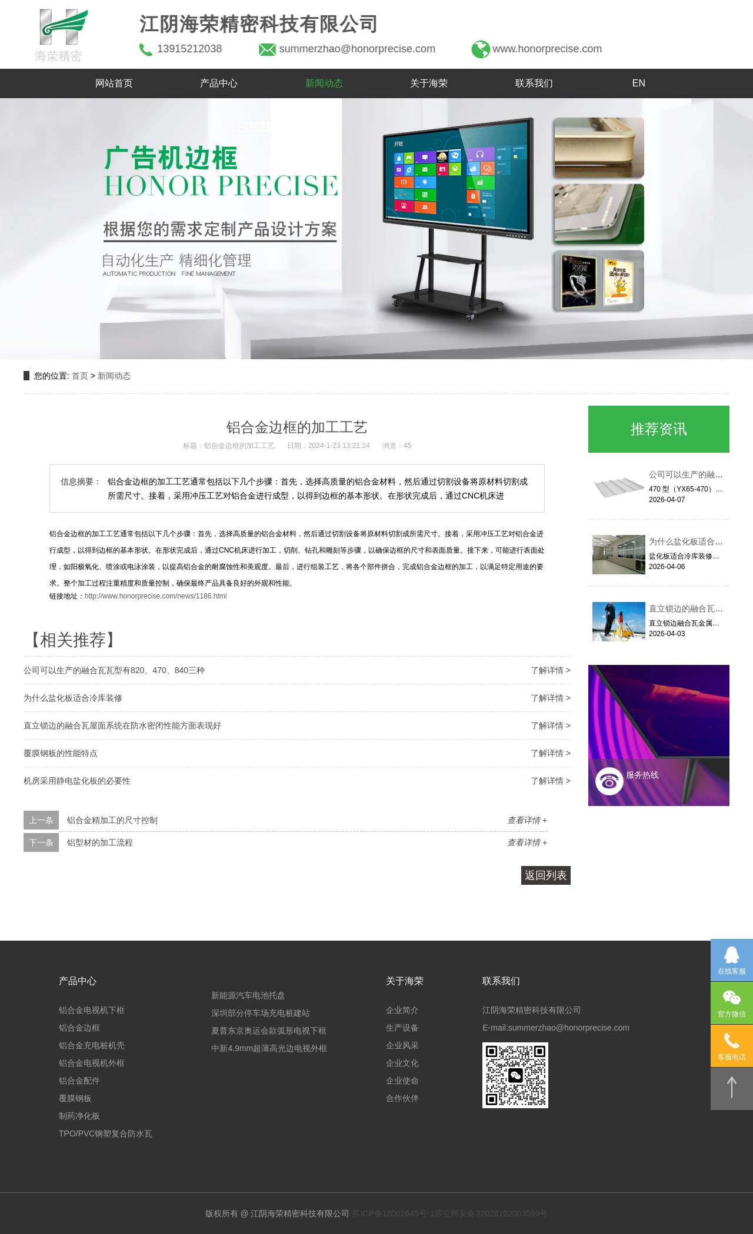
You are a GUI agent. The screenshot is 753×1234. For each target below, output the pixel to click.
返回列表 (546, 875)
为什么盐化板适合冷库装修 (73, 698)
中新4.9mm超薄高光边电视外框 (269, 1048)
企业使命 (402, 1080)
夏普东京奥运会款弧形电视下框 (268, 1030)
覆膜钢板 (75, 1098)
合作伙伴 (402, 1098)
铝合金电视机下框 (92, 1010)
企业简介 (402, 1010)
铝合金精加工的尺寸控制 (112, 820)
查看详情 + (527, 820)
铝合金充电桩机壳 (92, 1045)
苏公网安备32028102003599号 (491, 1213)
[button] (40, 229)
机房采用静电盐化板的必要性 (77, 780)
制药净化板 (79, 1116)
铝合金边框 (79, 1027)
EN (638, 83)
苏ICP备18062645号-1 (393, 1213)
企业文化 (402, 1063)
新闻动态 (324, 83)
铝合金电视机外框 (92, 1063)
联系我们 (534, 83)
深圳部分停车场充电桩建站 (260, 1013)
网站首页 (114, 83)
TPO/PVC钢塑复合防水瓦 (105, 1133)
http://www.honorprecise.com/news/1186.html (155, 596)
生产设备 (402, 1027)
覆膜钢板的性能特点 (61, 753)
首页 (80, 375)
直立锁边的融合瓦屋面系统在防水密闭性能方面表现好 (122, 725)
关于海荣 (429, 83)
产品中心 (219, 83)
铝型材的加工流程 (100, 842)
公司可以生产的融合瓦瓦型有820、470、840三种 (114, 670)
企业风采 (402, 1045)
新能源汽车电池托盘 (248, 995)
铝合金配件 (79, 1080)
